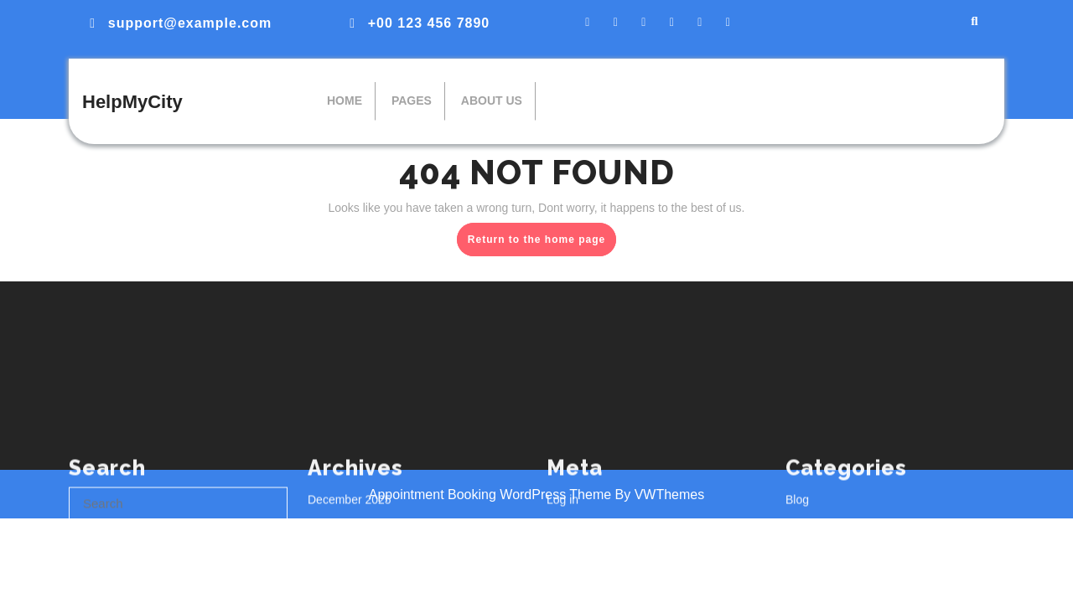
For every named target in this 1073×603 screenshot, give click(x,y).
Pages (411, 100)
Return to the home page (542, 242)
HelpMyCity (132, 101)
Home (344, 100)
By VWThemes (660, 494)
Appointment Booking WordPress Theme (492, 494)
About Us (491, 100)
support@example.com (190, 23)
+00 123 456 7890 (429, 23)
